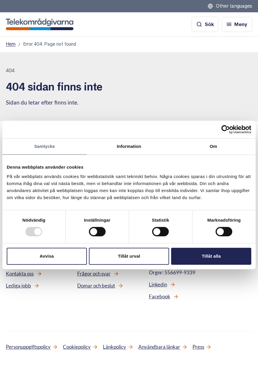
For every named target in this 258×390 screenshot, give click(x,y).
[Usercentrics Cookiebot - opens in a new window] (225, 129)
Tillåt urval (129, 256)
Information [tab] (129, 146)
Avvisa (47, 256)
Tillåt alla (211, 256)
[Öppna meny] (237, 24)
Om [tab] (213, 146)
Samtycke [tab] (44, 146)
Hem (11, 44)
